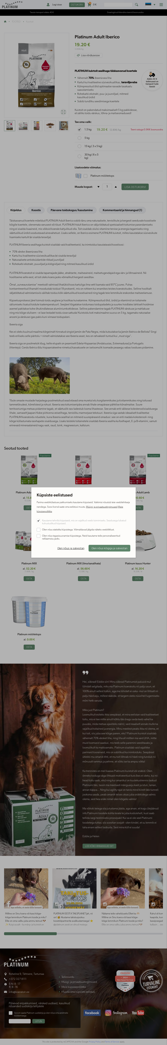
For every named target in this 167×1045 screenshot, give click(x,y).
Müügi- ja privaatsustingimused (101, 507)
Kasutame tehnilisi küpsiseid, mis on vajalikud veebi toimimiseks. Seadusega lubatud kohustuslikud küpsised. (84, 522)
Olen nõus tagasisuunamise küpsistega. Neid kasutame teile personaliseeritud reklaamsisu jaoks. (81, 537)
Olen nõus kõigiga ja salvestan (109, 548)
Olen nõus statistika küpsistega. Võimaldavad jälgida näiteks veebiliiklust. (78, 530)
